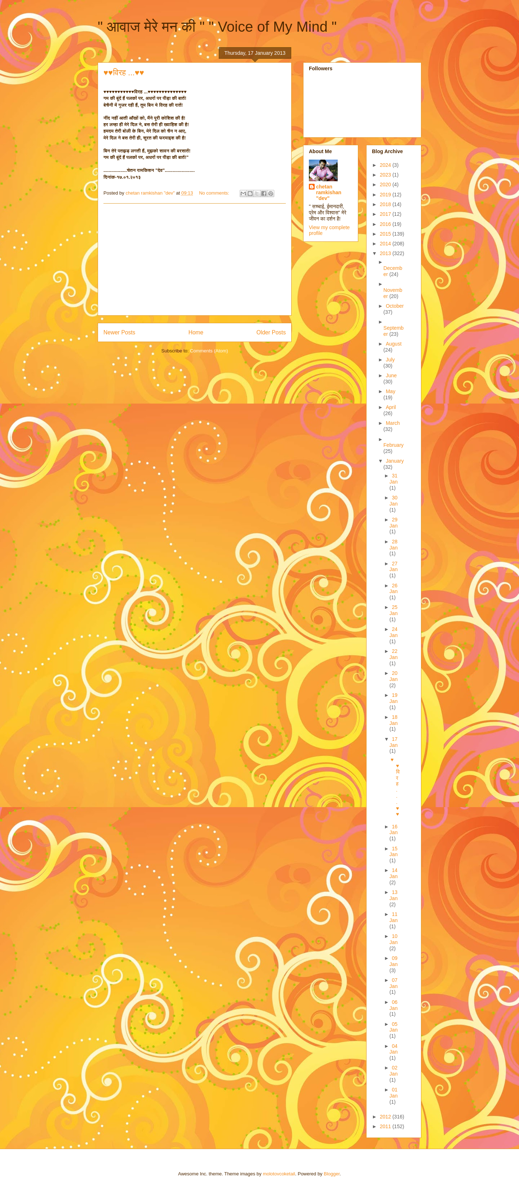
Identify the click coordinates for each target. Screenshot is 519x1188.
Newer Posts (119, 332)
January (395, 461)
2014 (386, 243)
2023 (386, 175)
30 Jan (394, 501)
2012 (386, 1117)
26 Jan (394, 589)
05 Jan (394, 1027)
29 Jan (394, 523)
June (391, 375)
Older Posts (271, 332)
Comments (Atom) (209, 350)
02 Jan (394, 1071)
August (394, 344)
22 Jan (394, 654)
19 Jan (394, 698)
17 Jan (394, 742)
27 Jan (394, 567)
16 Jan (394, 830)
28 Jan (394, 545)
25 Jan (394, 610)
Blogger (332, 1173)
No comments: (214, 193)
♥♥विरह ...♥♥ (123, 72)
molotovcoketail (279, 1173)
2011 (386, 1126)
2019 (386, 194)
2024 (386, 165)
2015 (386, 234)
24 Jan (394, 632)
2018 (386, 204)
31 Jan (394, 479)
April (391, 407)
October (395, 306)
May (390, 391)
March (393, 423)
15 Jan (394, 852)
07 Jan (394, 983)
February (393, 445)
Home (196, 332)
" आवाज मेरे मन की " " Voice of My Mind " (217, 27)
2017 (386, 214)
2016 (386, 224)
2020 (386, 184)
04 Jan (394, 1049)
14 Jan (394, 873)
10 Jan (394, 939)
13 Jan (394, 895)
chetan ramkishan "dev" (328, 192)
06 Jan (394, 1005)
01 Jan (394, 1093)
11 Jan (394, 917)
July (390, 359)
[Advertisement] (194, 259)
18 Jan (394, 720)
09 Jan (394, 961)
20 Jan (394, 676)
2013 (386, 253)
